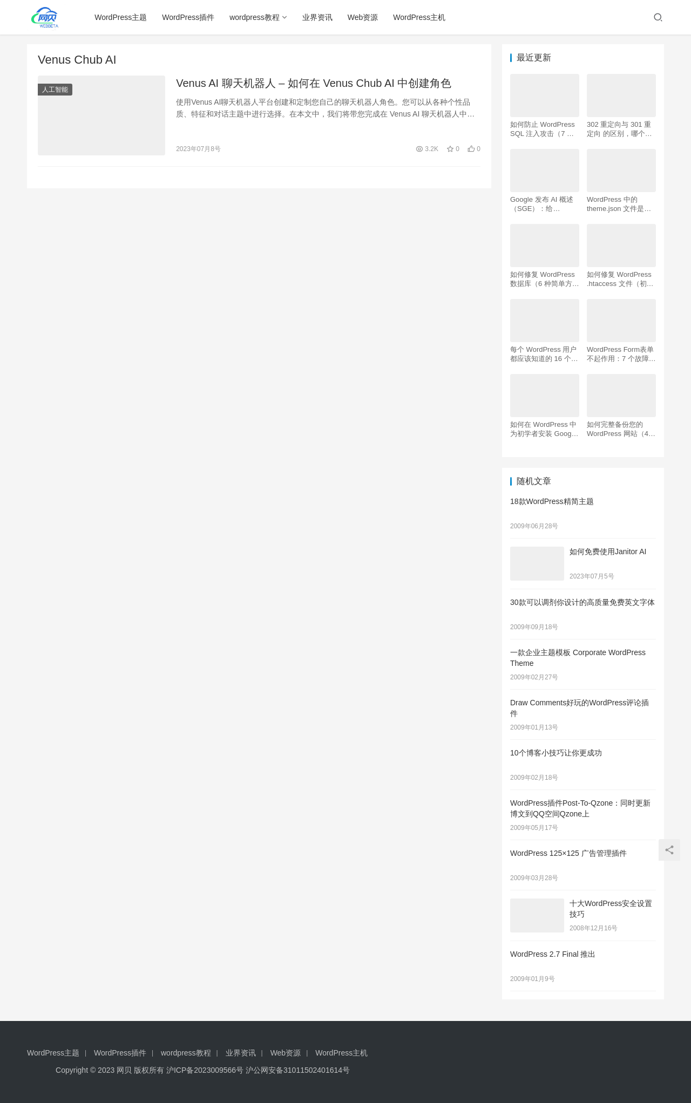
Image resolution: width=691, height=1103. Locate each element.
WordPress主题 (121, 17)
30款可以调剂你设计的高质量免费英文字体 (582, 602)
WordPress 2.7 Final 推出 (552, 954)
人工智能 (55, 89)
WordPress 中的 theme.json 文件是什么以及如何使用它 (619, 204)
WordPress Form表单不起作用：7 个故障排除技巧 (621, 354)
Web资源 (363, 17)
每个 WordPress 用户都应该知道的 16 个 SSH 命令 (543, 354)
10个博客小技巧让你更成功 (556, 752)
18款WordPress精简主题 (552, 501)
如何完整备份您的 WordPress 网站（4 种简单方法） (617, 429)
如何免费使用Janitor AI (608, 551)
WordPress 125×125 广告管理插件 (568, 853)
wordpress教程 (255, 17)
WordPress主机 (420, 17)
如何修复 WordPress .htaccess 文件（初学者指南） (620, 279)
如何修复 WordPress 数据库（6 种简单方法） (542, 279)
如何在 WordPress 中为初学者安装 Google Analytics (543, 429)
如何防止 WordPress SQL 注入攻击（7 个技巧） (542, 129)
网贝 (124, 1070)
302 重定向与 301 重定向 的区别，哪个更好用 (619, 129)
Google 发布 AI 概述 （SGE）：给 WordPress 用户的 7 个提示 (542, 204)
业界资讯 (317, 17)
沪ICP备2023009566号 (206, 1070)
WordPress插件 (188, 17)
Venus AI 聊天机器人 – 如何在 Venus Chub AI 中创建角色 (313, 83)
